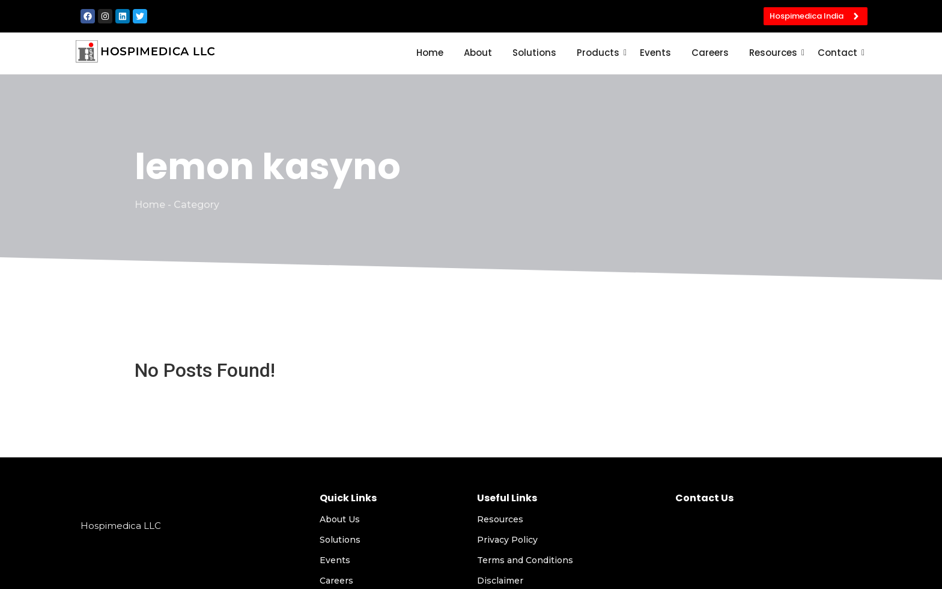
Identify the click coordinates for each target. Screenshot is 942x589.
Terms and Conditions (525, 560)
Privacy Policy (507, 539)
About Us (340, 519)
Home (429, 52)
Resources (775, 52)
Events (655, 52)
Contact (839, 52)
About (478, 52)
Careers (710, 52)
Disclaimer (500, 580)
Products (600, 52)
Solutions (534, 52)
